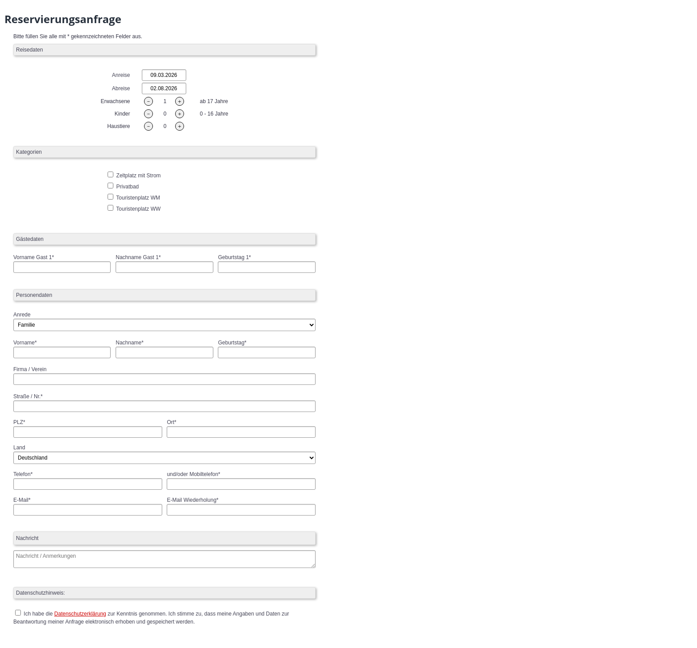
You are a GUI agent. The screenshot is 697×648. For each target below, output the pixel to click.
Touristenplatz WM (138, 198)
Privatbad (127, 187)
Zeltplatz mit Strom (138, 175)
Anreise (121, 75)
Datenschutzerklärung (80, 614)
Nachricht (27, 538)
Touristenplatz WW (138, 209)
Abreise (121, 88)
